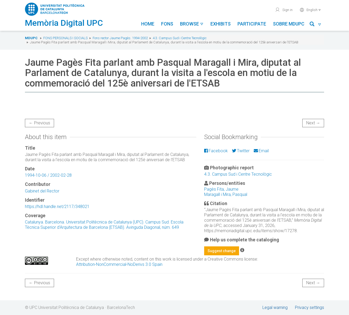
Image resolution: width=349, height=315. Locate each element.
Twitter (241, 150)
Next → (313, 122)
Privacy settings (309, 307)
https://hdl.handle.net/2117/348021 (57, 206)
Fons (167, 24)
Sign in (284, 9)
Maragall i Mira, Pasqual (225, 194)
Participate (251, 24)
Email (261, 150)
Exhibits (220, 24)
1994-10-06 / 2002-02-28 (48, 175)
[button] (315, 25)
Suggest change (222, 251)
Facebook (216, 150)
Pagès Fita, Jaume (221, 189)
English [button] (310, 9)
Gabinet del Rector (42, 191)
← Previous (39, 122)
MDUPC (31, 38)
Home (147, 24)
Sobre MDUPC (288, 24)
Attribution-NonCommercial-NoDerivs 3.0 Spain (119, 264)
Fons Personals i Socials (65, 38)
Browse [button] (192, 24)
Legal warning (275, 307)
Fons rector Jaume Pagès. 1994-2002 (120, 38)
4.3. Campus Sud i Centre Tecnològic (180, 38)
